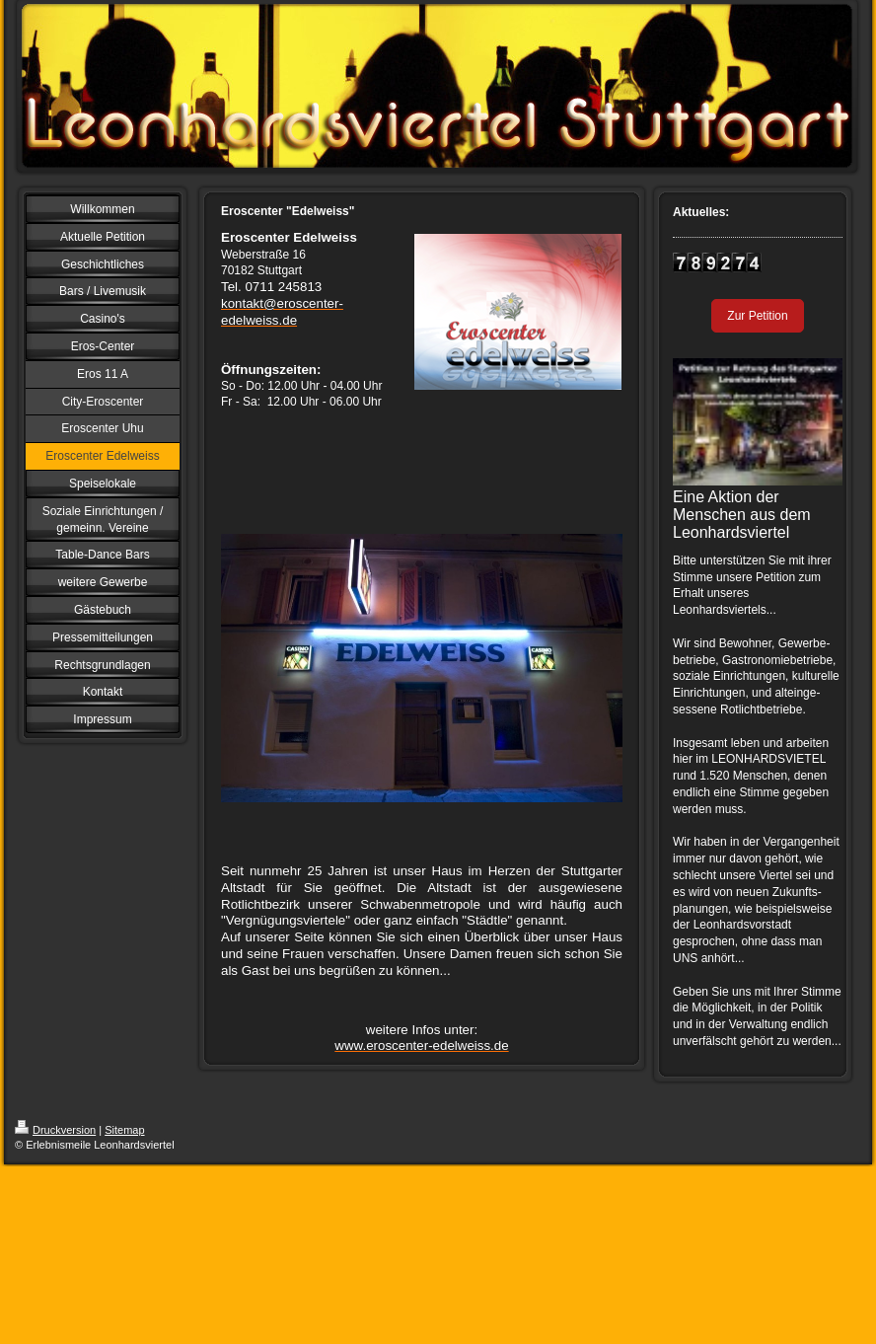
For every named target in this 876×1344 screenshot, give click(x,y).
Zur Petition (757, 316)
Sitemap (124, 1130)
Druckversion (55, 1130)
